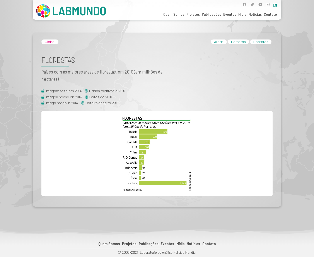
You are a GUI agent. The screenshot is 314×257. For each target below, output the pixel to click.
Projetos (193, 14)
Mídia (242, 14)
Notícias (255, 14)
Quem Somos (173, 14)
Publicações (211, 14)
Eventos (229, 14)
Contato (270, 14)
